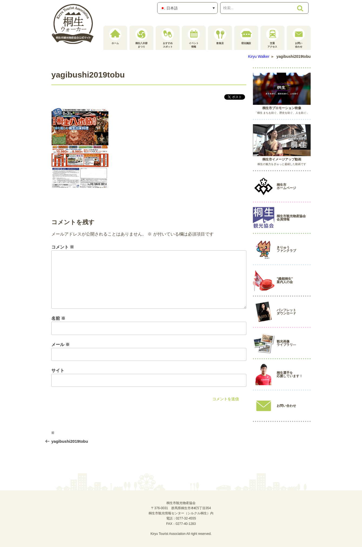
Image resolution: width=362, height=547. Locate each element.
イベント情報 (194, 38)
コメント (62, 247)
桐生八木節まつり (141, 38)
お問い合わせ (299, 38)
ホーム (115, 36)
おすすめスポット (168, 38)
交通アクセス (272, 38)
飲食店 (220, 36)
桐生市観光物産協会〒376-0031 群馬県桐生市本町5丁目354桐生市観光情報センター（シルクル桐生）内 (181, 508)
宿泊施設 (246, 36)
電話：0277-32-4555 (181, 518)
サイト (57, 370)
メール (60, 344)
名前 (58, 318)
